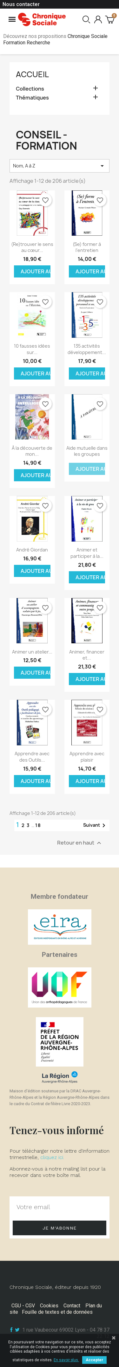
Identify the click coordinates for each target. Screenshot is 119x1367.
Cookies (49, 1306)
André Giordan (32, 550)
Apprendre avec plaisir (86, 756)
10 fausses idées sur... (32, 349)
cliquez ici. (52, 1157)
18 (38, 825)
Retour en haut (80, 843)
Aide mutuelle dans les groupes (87, 451)
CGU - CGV (23, 1306)
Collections (30, 88)
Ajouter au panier (35, 271)
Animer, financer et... (86, 655)
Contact (71, 1306)
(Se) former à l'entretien (87, 247)
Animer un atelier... (32, 652)
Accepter (94, 1360)
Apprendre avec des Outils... (32, 756)
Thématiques (32, 97)
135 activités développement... (87, 349)
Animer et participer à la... (86, 553)
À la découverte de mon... (32, 451)
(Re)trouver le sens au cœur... (32, 247)
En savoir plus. (66, 1360)
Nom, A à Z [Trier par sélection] (59, 166)
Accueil (32, 74)
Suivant (95, 825)
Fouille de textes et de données (57, 1312)
